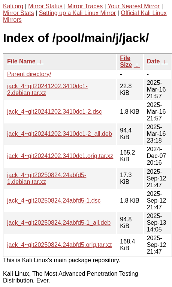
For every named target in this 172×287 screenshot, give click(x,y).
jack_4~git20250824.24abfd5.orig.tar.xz (59, 245)
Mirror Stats (18, 13)
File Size (126, 61)
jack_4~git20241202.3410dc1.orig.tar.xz (60, 156)
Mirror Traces (85, 6)
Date (153, 61)
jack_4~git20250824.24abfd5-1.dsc (54, 200)
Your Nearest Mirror (134, 6)
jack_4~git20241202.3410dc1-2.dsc (54, 111)
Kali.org (13, 6)
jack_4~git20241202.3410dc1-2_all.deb (59, 134)
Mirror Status (45, 6)
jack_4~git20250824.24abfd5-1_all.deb (59, 222)
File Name (21, 61)
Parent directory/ (29, 74)
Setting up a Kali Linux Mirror (77, 13)
